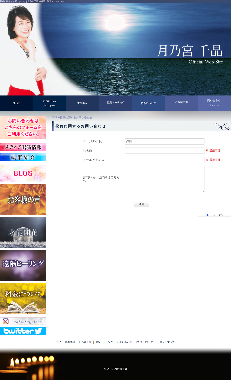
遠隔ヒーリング (104, 342)
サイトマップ (167, 342)
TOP (54, 117)
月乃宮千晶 (85, 342)
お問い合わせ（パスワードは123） (136, 342)
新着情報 (70, 342)
